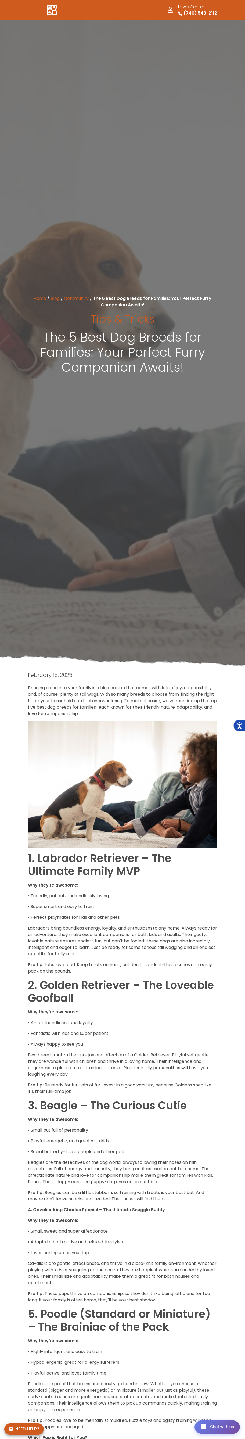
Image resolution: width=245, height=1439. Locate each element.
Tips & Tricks (122, 318)
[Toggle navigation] (35, 10)
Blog (55, 298)
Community (76, 298)
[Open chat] (216, 1427)
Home (40, 298)
